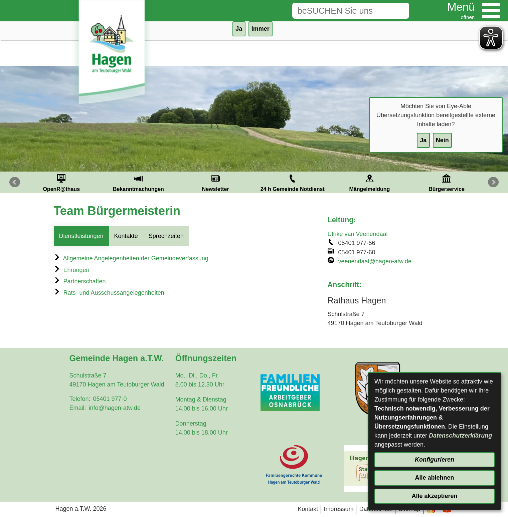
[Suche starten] (398, 11)
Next (493, 182)
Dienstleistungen (81, 236)
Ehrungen (72, 270)
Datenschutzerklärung (460, 435)
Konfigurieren (434, 459)
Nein (442, 140)
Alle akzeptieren (434, 496)
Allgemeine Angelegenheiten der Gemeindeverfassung (131, 258)
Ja (423, 140)
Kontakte (126, 236)
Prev (14, 182)
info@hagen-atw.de (114, 408)
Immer (260, 28)
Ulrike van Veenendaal (358, 234)
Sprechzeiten (166, 236)
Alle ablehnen (434, 477)
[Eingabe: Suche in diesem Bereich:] (340, 11)
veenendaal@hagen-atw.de (374, 261)
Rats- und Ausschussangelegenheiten (109, 292)
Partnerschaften (80, 281)
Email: (77, 408)
